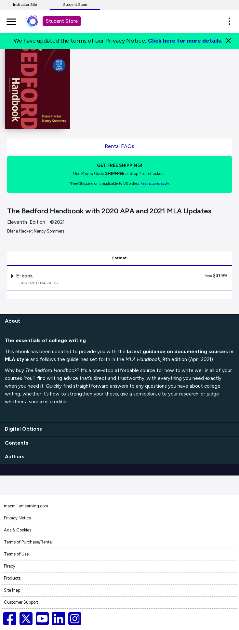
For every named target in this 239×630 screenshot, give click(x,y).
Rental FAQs (119, 146)
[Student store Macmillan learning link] (37, 21)
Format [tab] (119, 258)
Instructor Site (25, 4)
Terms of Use (16, 554)
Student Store (75, 4)
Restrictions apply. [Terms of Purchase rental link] (155, 183)
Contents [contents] (16, 443)
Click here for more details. (185, 40)
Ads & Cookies (17, 530)
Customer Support (21, 602)
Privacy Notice (17, 518)
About (12, 321)
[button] (231, 21)
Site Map (12, 590)
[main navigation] (11, 20)
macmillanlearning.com (26, 505)
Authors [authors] (14, 456)
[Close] (228, 41)
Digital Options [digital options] (23, 429)
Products (12, 578)
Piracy (9, 566)
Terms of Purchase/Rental (28, 542)
